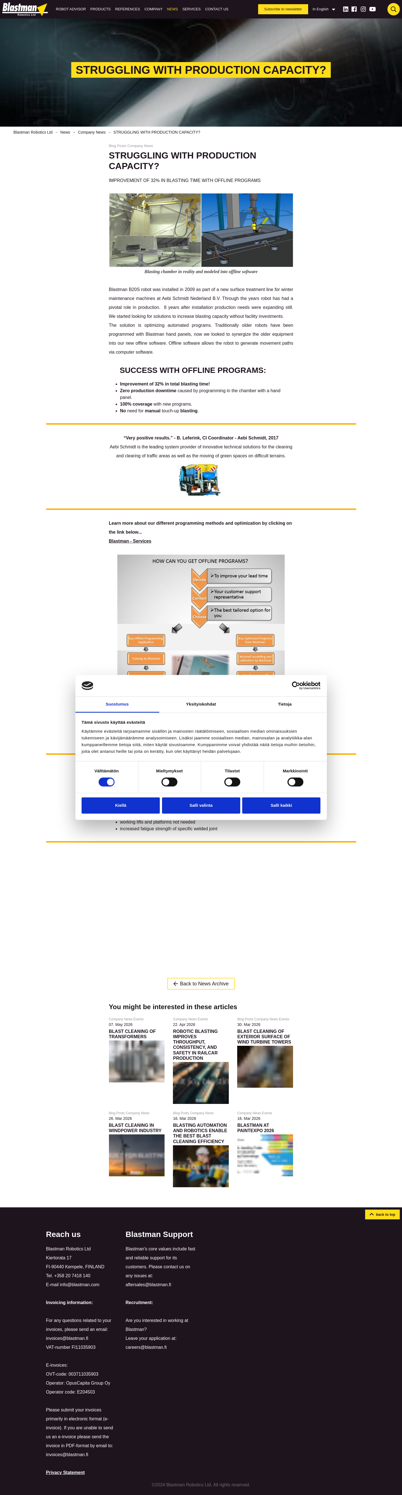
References (127, 9)
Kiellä (120, 805)
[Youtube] (372, 9)
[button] (382, 1215)
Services (191, 9)
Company (153, 9)
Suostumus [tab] (117, 704)
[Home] (26, 9)
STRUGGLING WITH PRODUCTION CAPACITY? (156, 132)
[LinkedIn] (345, 9)
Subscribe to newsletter (283, 9)
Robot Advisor (71, 9)
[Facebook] (354, 9)
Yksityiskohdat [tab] (201, 704)
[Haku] (393, 9)
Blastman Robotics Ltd (33, 132)
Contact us (216, 9)
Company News (92, 132)
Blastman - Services (130, 541)
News (172, 9)
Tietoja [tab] (285, 704)
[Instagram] (363, 9)
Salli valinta (201, 805)
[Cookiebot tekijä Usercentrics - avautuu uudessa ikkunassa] (296, 686)
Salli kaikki (281, 805)
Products (100, 9)
